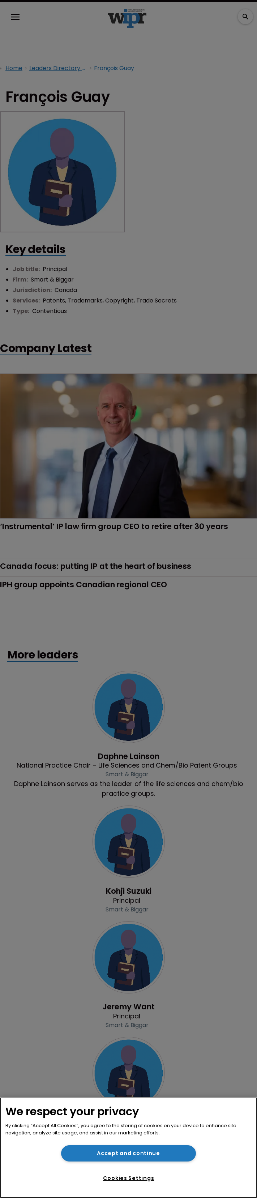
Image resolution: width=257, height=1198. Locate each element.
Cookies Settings (128, 1178)
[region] (128, 1147)
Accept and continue (128, 1153)
